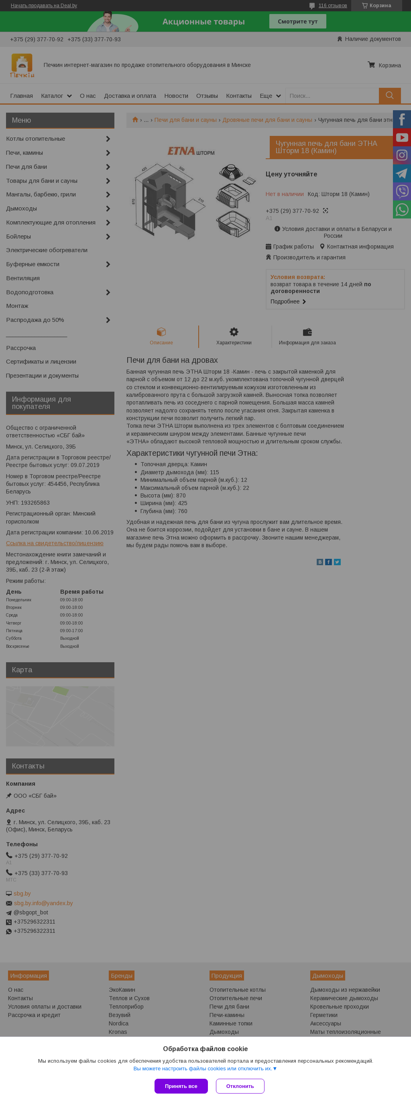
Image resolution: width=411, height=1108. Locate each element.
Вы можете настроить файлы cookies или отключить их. (202, 1069)
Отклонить (240, 1086)
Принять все (181, 1086)
